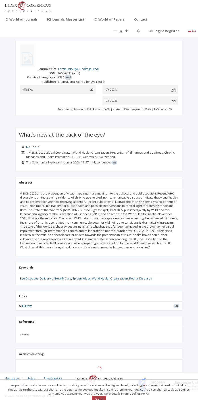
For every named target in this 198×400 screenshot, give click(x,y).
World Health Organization (110, 278)
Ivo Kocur (32, 147)
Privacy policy (53, 378)
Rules (31, 378)
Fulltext (27, 306)
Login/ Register (164, 31)
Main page (11, 378)
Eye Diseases (29, 278)
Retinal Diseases (140, 278)
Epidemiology (82, 278)
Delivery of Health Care (55, 278)
